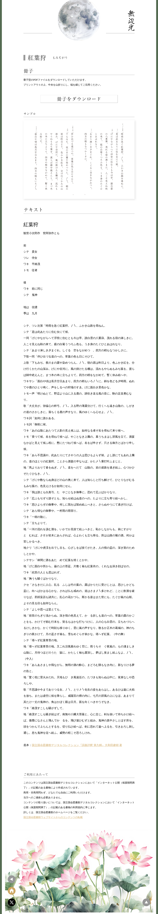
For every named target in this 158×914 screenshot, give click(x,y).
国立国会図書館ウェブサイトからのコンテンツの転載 (53, 817)
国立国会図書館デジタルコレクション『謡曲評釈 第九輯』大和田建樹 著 (77, 745)
